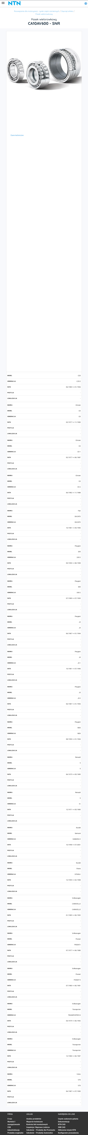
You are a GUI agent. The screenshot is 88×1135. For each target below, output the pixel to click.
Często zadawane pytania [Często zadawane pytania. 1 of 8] (68, 1119)
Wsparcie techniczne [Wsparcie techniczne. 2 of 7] (34, 1122)
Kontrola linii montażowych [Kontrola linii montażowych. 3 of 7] (37, 1124)
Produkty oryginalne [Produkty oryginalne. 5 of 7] (15, 1133)
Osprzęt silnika (67, 11)
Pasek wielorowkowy (44, 14)
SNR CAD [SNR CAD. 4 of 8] (61, 1127)
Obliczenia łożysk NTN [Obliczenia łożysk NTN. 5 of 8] (67, 1130)
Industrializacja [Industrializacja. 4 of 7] (13, 1130)
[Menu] (3, 3)
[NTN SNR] (14, 3)
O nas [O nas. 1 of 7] (9, 1119)
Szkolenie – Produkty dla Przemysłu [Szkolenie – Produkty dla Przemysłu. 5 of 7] (40, 1130)
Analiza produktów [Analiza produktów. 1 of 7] (33, 1119)
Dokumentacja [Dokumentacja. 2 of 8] (63, 1122)
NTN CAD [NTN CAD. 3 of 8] (61, 1124)
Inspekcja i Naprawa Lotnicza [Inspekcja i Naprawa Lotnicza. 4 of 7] (38, 1127)
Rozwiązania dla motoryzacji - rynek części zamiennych (36, 11)
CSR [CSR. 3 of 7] (9, 1127)
